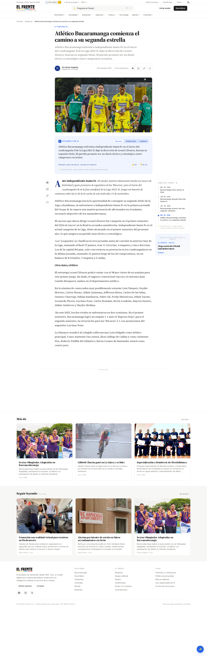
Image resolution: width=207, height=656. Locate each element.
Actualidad (74, 17)
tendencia (28, 24)
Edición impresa (152, 2)
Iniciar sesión (165, 9)
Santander (87, 17)
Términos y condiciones (165, 620)
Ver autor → (185, 467)
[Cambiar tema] (188, 2)
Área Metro (59, 17)
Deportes (100, 17)
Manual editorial (162, 627)
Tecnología (123, 17)
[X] (32, 640)
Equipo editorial (121, 623)
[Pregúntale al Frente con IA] (102, 9)
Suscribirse (180, 9)
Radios (118, 627)
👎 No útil (143, 167)
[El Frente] (32, 9)
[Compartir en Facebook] (132, 70)
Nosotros (119, 620)
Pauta (179, 2)
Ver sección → (184, 542)
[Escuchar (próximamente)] (149, 70)
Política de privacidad (164, 623)
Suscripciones (121, 637)
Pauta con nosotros (123, 634)
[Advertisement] (103, 203)
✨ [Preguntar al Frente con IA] (200, 649)
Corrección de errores (164, 634)
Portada (20, 24)
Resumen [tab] (118, 143)
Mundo (77, 634)
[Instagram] (25, 640)
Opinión (136, 17)
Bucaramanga (81, 620)
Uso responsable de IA (165, 630)
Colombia (148, 17)
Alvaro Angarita (71, 69)
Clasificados (167, 2)
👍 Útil (134, 167)
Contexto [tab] (143, 143)
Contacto (40, 634)
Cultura (112, 17)
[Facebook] (19, 640)
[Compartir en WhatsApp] (138, 70)
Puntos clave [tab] (131, 143)
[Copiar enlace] (144, 70)
